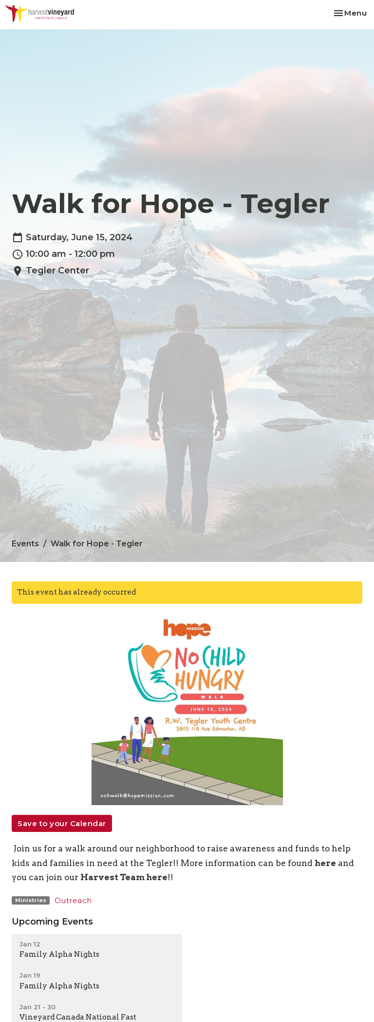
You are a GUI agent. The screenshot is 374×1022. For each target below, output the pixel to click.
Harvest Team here (124, 877)
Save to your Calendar (62, 823)
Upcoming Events (52, 921)
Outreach (73, 900)
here (325, 863)
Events (25, 543)
